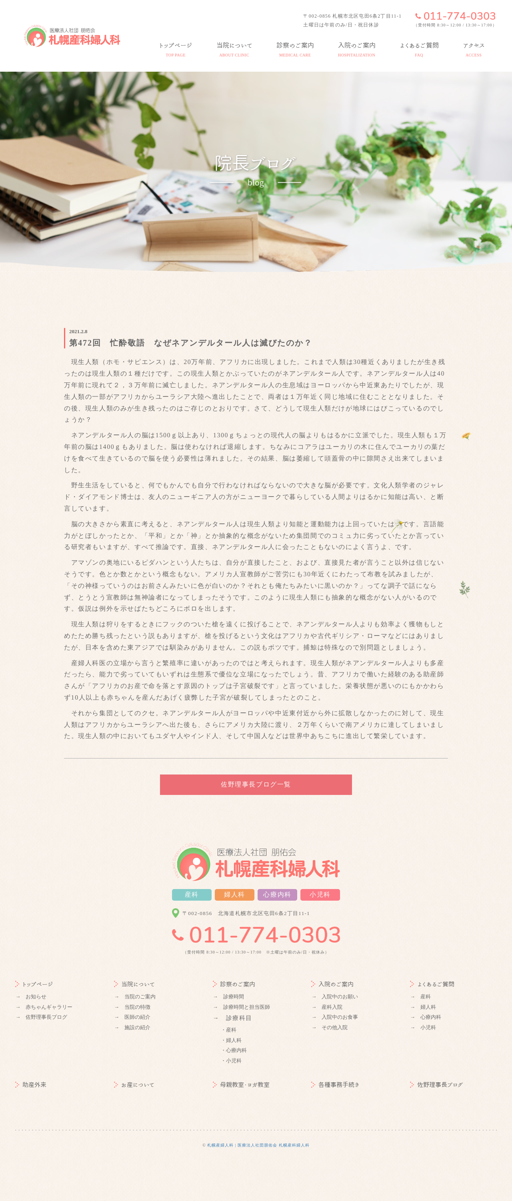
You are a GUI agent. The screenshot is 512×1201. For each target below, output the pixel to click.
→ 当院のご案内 (135, 997)
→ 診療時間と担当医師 (241, 1007)
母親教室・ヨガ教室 (241, 1085)
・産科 (228, 1030)
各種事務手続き (335, 1085)
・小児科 (231, 1061)
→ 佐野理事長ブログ (41, 1017)
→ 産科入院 (326, 1007)
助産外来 (30, 1085)
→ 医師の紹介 (132, 1017)
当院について (134, 984)
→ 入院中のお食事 (334, 1017)
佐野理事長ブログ (436, 1085)
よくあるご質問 (432, 984)
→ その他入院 (329, 1027)
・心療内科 (234, 1050)
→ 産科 (420, 997)
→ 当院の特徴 (132, 1007)
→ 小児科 (423, 1027)
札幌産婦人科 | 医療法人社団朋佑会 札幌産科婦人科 (258, 1145)
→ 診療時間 (228, 997)
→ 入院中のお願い (334, 997)
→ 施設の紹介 (132, 1027)
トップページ (34, 984)
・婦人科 (231, 1040)
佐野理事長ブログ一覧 (256, 784)
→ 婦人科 (423, 1007)
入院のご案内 (332, 984)
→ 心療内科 (425, 1017)
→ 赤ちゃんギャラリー (43, 1007)
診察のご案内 (234, 984)
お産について (134, 1085)
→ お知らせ (30, 997)
